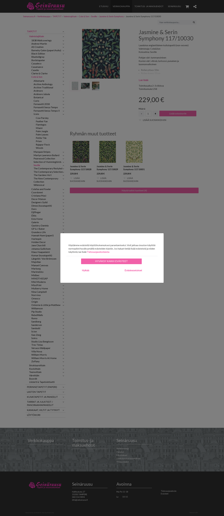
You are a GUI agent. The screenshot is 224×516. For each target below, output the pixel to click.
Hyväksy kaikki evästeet (111, 261)
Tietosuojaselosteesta (98, 251)
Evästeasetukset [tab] (133, 270)
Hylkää (85, 270)
